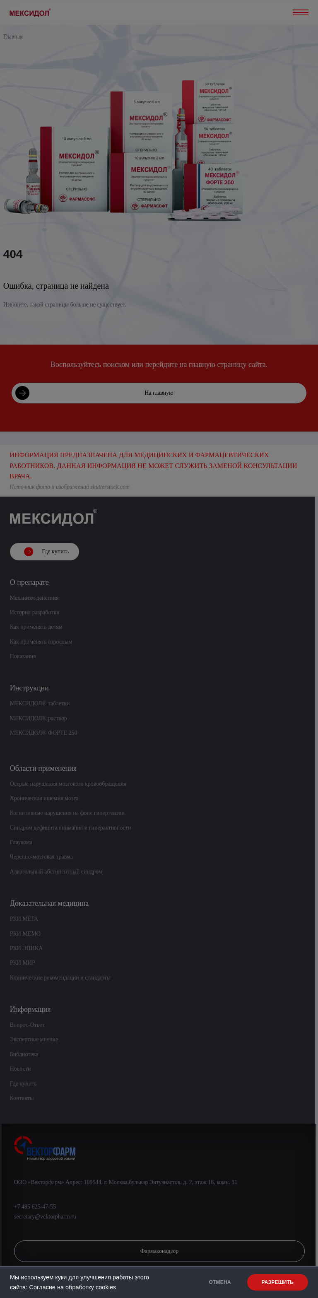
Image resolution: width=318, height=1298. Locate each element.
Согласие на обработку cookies (72, 1287)
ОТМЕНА (220, 1282)
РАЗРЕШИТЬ (278, 1282)
